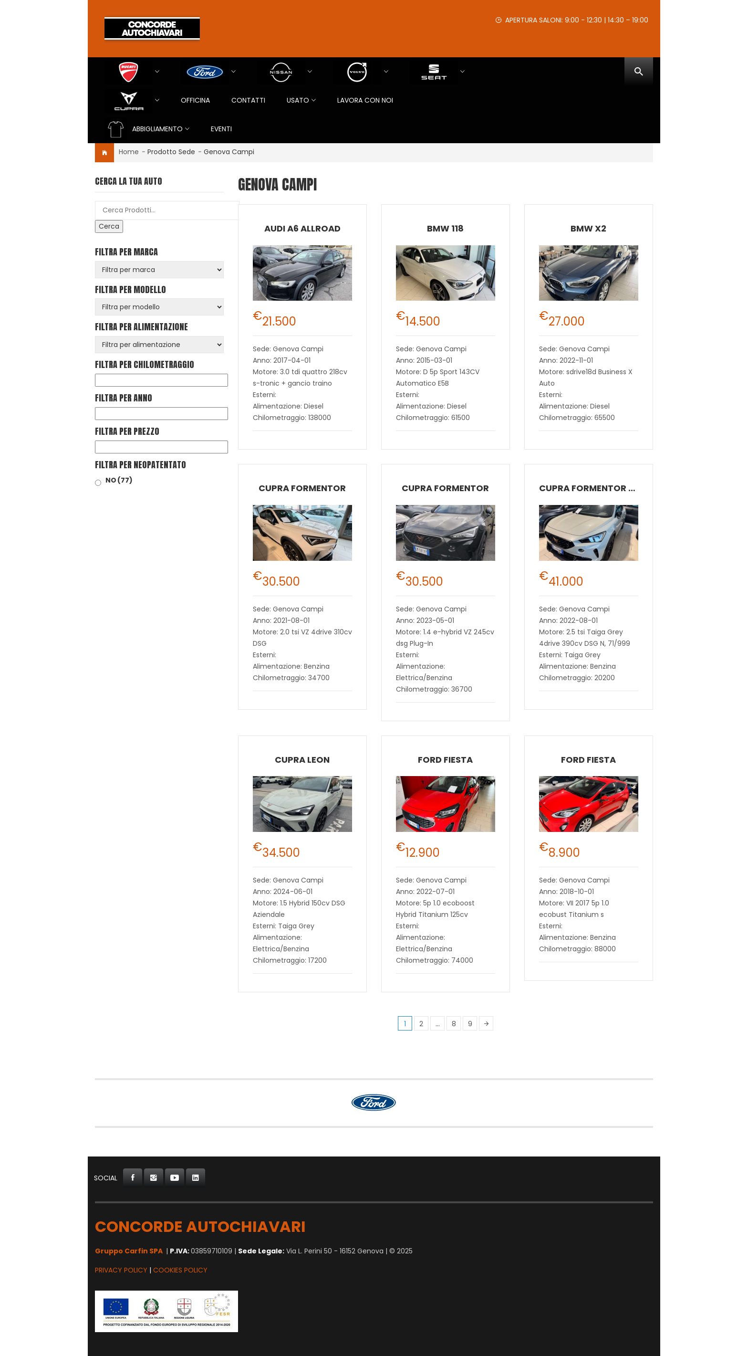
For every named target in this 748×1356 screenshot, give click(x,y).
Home (129, 152)
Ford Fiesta (445, 760)
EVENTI (221, 129)
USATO (298, 100)
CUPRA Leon (302, 760)
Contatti (248, 100)
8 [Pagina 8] (454, 1024)
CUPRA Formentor (302, 488)
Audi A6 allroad (302, 228)
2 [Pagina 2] (421, 1024)
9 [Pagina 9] (470, 1024)
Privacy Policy (121, 1270)
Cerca (109, 226)
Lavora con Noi (365, 100)
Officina (195, 100)
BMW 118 (445, 228)
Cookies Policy (180, 1270)
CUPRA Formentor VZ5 (592, 488)
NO (119, 480)
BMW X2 (588, 228)
